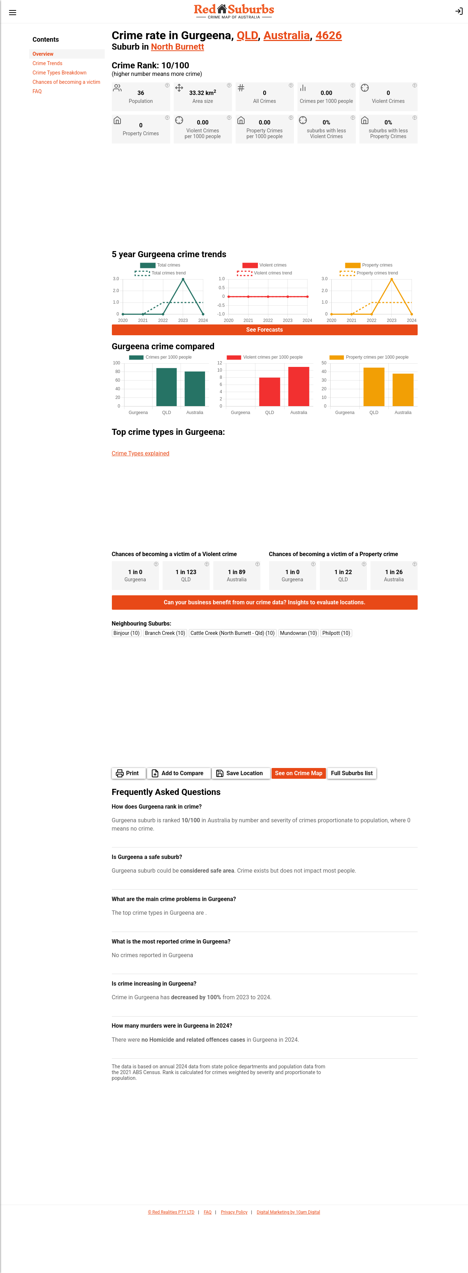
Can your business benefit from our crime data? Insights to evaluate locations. (264, 656)
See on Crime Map (299, 826)
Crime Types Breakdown (60, 73)
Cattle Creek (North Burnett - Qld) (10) (233, 687)
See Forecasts (264, 329)
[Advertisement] (265, 199)
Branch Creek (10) (165, 687)
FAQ (37, 91)
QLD (247, 35)
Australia (286, 35)
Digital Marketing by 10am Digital (288, 1265)
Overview (43, 54)
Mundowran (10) (298, 687)
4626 (328, 35)
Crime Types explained (140, 453)
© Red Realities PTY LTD (171, 1265)
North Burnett (177, 47)
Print (132, 826)
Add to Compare (182, 826)
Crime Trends (48, 63)
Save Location (244, 826)
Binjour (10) (127, 687)
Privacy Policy (234, 1265)
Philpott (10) (336, 687)
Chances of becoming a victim (66, 82)
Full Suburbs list (352, 826)
